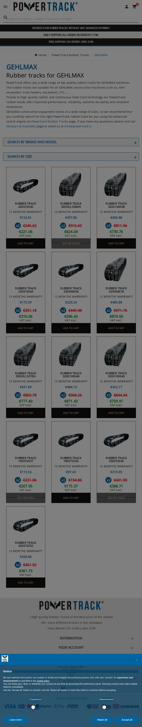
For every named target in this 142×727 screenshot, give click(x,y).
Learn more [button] (16, 720)
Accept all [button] (127, 720)
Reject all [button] (102, 720)
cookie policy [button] (43, 681)
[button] (137, 660)
